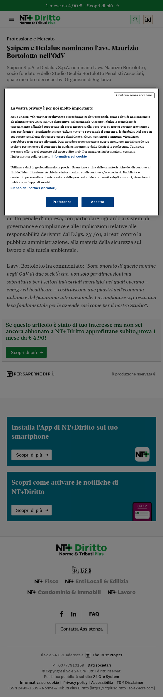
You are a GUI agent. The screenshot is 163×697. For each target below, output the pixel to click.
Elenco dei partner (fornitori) (34, 188)
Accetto (97, 202)
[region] (81, 152)
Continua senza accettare (134, 95)
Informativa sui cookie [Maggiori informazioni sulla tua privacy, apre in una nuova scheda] (69, 156)
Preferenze (62, 202)
